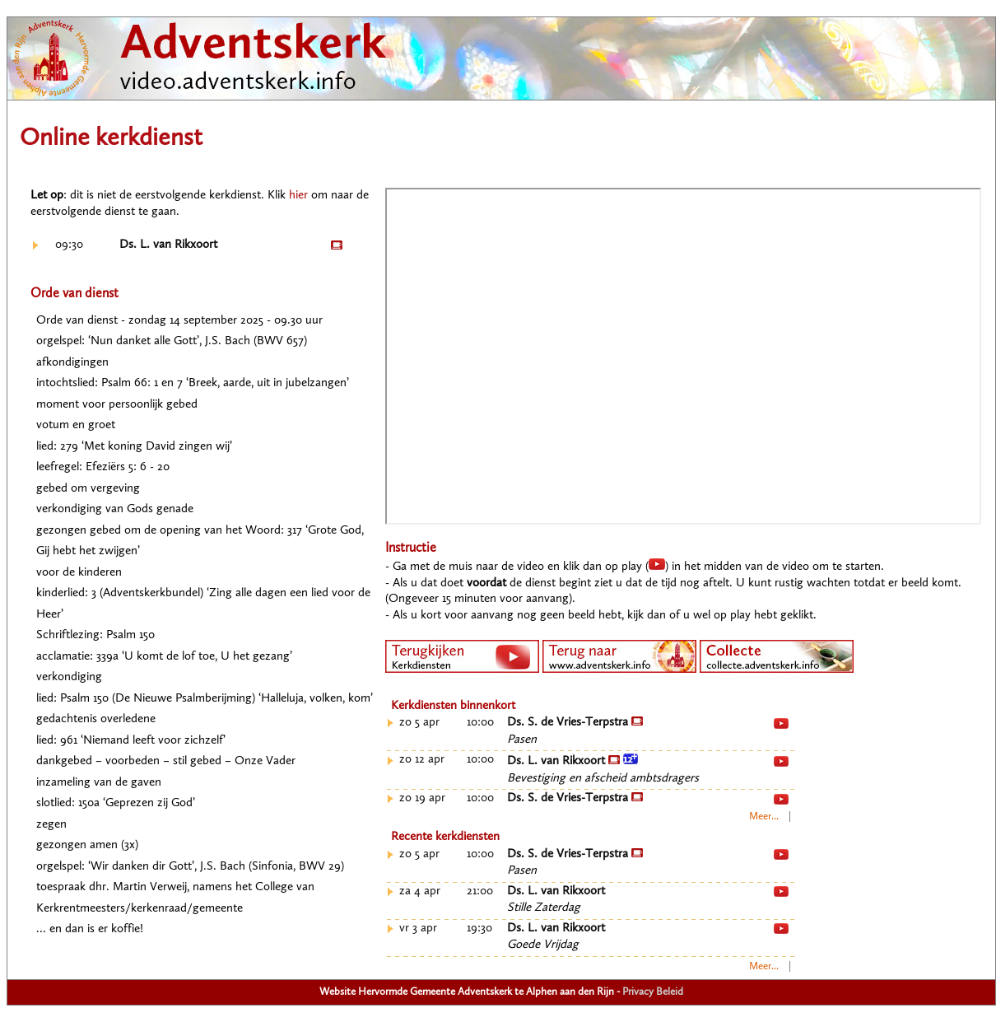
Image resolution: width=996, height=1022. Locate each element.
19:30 (479, 928)
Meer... (764, 816)
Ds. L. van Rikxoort (168, 245)
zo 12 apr (421, 760)
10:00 (480, 722)
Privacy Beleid (652, 992)
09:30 (69, 245)
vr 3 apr (418, 928)
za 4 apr (419, 891)
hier (298, 195)
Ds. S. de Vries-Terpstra (575, 722)
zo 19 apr (422, 798)
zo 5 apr (419, 722)
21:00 (480, 891)
